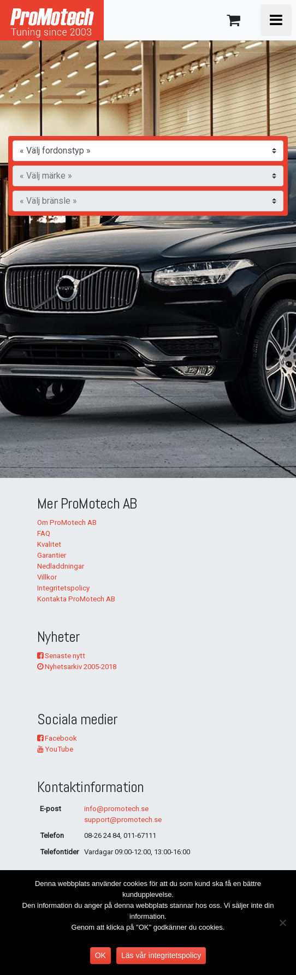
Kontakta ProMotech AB (76, 599)
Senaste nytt (61, 656)
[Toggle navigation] (276, 20)
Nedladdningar (60, 566)
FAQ (43, 533)
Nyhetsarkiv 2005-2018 (76, 667)
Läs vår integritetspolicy (161, 955)
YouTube (55, 749)
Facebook (57, 738)
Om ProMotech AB (67, 522)
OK (100, 955)
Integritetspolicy (63, 588)
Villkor (47, 577)
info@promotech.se (116, 809)
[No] (282, 922)
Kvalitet (49, 544)
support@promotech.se (123, 820)
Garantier (51, 555)
